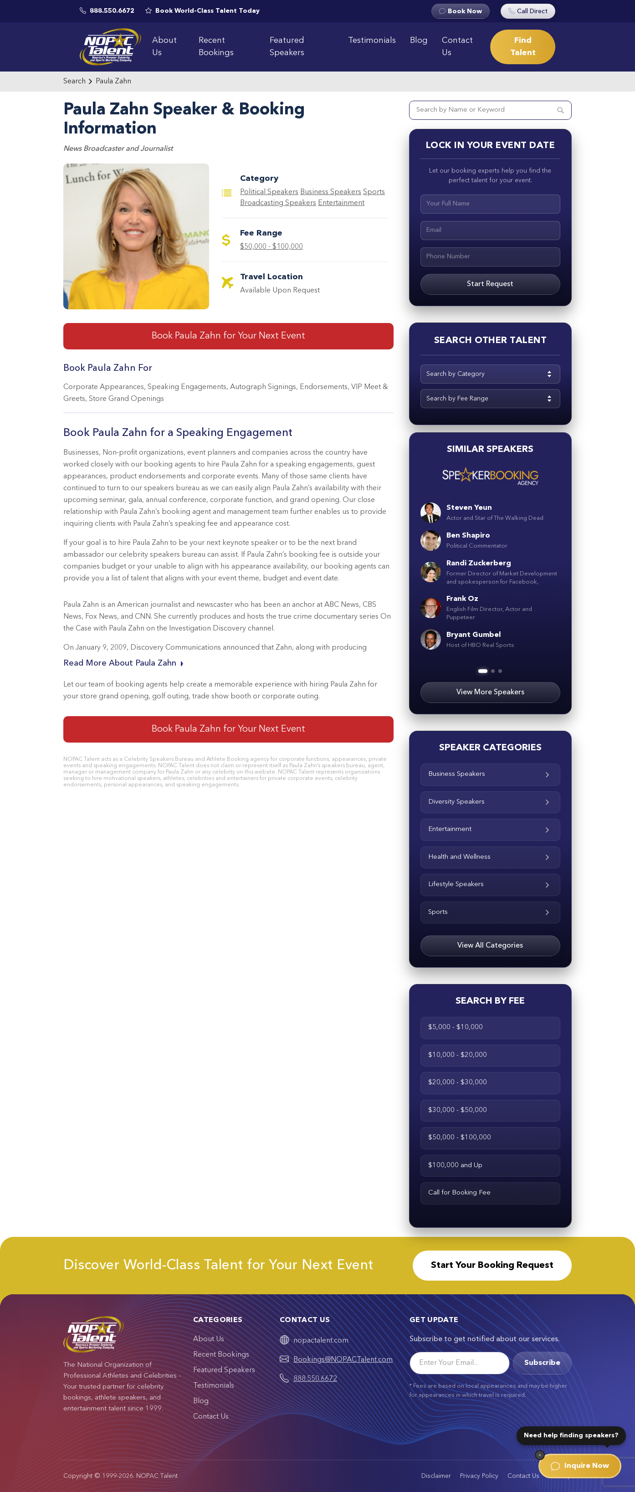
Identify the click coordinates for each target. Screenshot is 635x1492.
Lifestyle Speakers (490, 884)
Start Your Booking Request (492, 1265)
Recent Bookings (216, 46)
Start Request (490, 284)
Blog (419, 40)
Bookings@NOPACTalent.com (343, 1360)
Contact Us (457, 46)
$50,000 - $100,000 (271, 247)
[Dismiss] (540, 1455)
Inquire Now (580, 1466)
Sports (490, 912)
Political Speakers (269, 192)
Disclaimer (436, 1476)
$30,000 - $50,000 (457, 1110)
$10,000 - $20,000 (457, 1055)
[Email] (460, 1363)
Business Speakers (330, 192)
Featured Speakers (287, 46)
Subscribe (542, 1363)
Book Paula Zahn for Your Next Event (228, 336)
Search (74, 81)
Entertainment (341, 203)
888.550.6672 (315, 1379)
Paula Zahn (113, 81)
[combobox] (490, 374)
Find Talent (523, 46)
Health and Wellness (490, 857)
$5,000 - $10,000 (455, 1027)
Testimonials (372, 40)
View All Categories (490, 945)
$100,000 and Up (455, 1165)
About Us (164, 46)
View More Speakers (490, 692)
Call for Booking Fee (459, 1192)
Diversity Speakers (490, 802)
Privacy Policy (479, 1476)
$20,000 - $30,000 (457, 1082)
